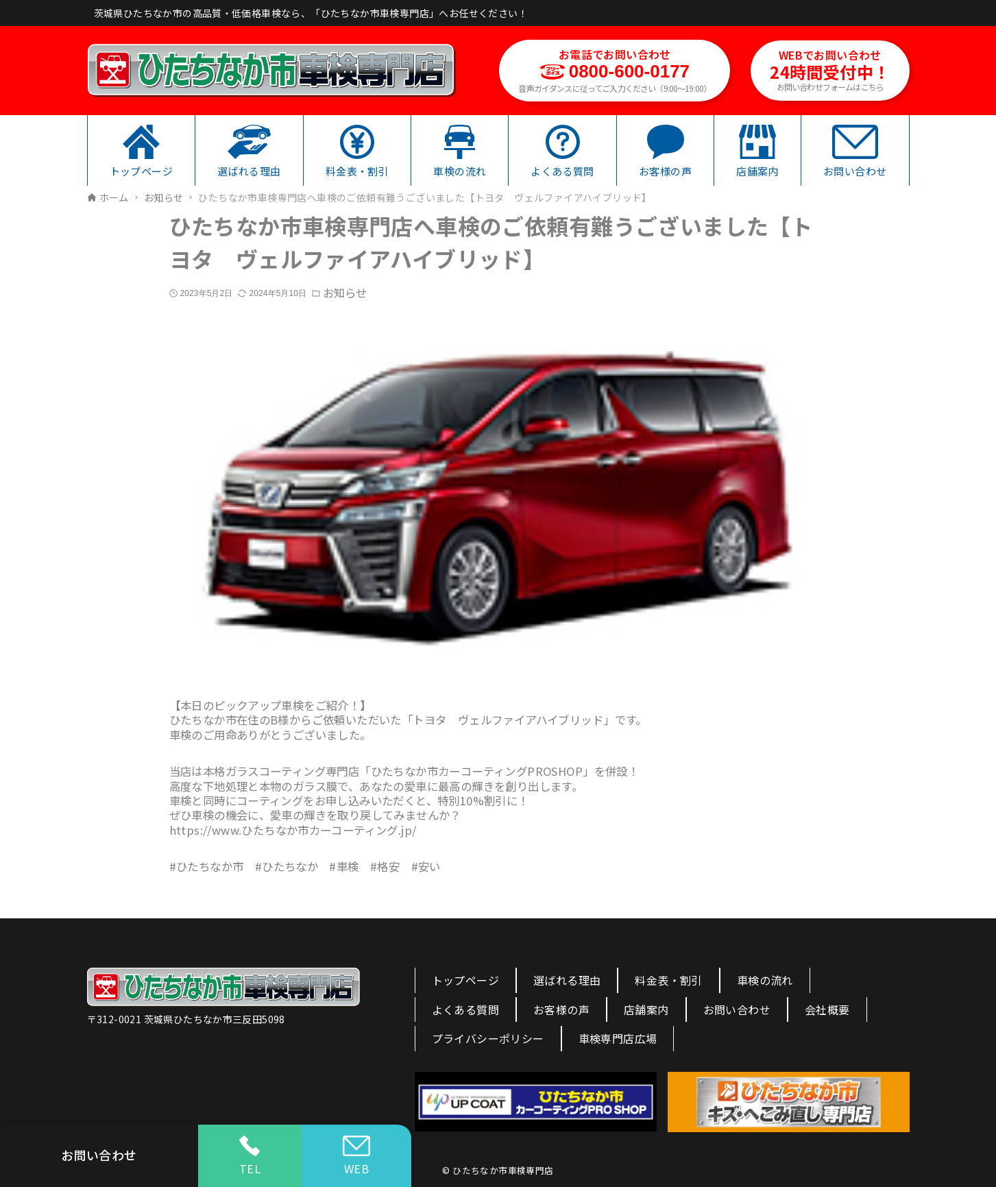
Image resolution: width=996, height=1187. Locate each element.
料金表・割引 (668, 980)
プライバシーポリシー (488, 1038)
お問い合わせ (736, 1009)
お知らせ (345, 293)
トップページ (465, 980)
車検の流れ (765, 980)
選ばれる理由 (566, 980)
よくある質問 (465, 1009)
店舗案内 (646, 1009)
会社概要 (827, 1009)
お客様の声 (561, 1009)
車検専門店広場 (618, 1038)
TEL (249, 1156)
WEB (356, 1156)
